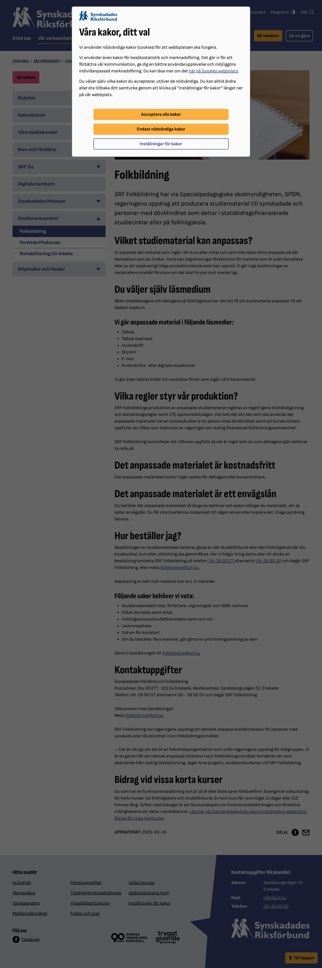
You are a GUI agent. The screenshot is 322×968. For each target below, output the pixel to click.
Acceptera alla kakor (161, 114)
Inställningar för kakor (161, 144)
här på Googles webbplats (213, 71)
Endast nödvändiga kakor (161, 129)
